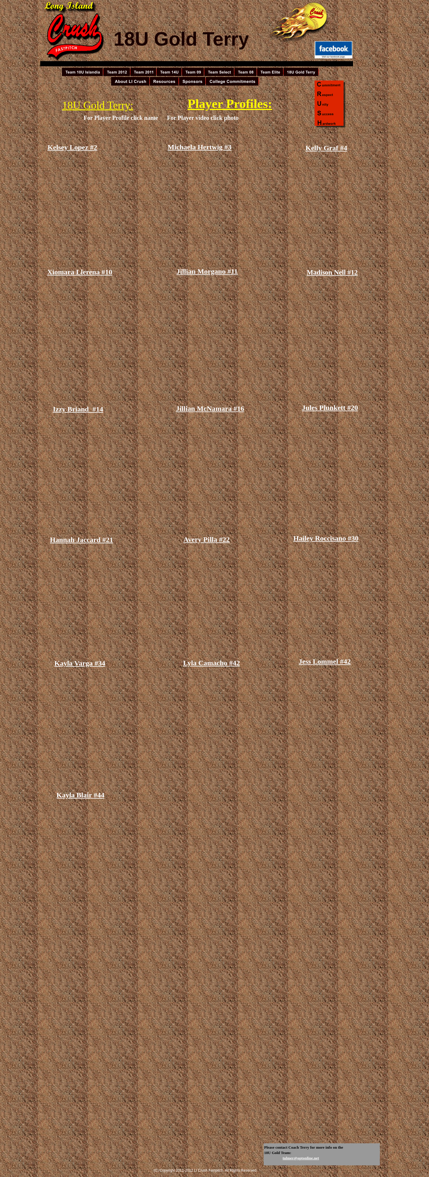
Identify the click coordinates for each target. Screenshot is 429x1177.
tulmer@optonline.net (301, 1158)
